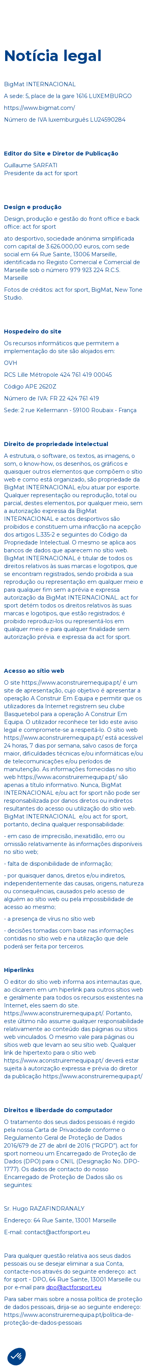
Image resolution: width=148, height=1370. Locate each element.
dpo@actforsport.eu (73, 1287)
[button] (16, 1356)
